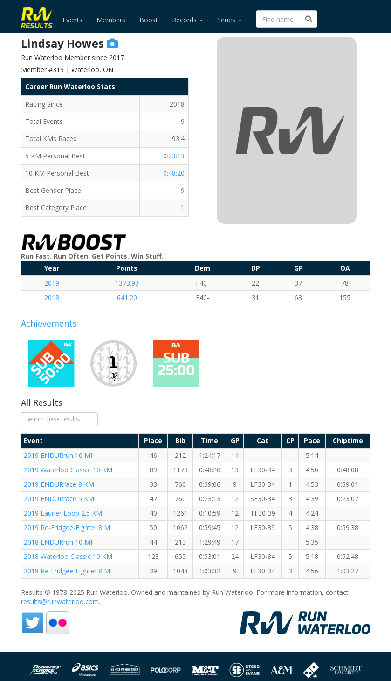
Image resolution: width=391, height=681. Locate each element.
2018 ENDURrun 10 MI (58, 542)
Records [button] (187, 19)
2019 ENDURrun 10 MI (58, 455)
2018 (51, 297)
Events (72, 19)
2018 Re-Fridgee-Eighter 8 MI (68, 570)
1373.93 (127, 283)
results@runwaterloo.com (60, 601)
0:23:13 (174, 155)
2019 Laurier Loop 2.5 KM (63, 513)
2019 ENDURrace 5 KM (59, 498)
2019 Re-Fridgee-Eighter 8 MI (68, 527)
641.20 (127, 297)
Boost (148, 19)
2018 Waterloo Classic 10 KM (68, 556)
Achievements (49, 323)
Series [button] (229, 19)
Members (110, 19)
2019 (51, 283)
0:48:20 (174, 173)
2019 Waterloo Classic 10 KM (68, 469)
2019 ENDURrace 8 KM (59, 484)
